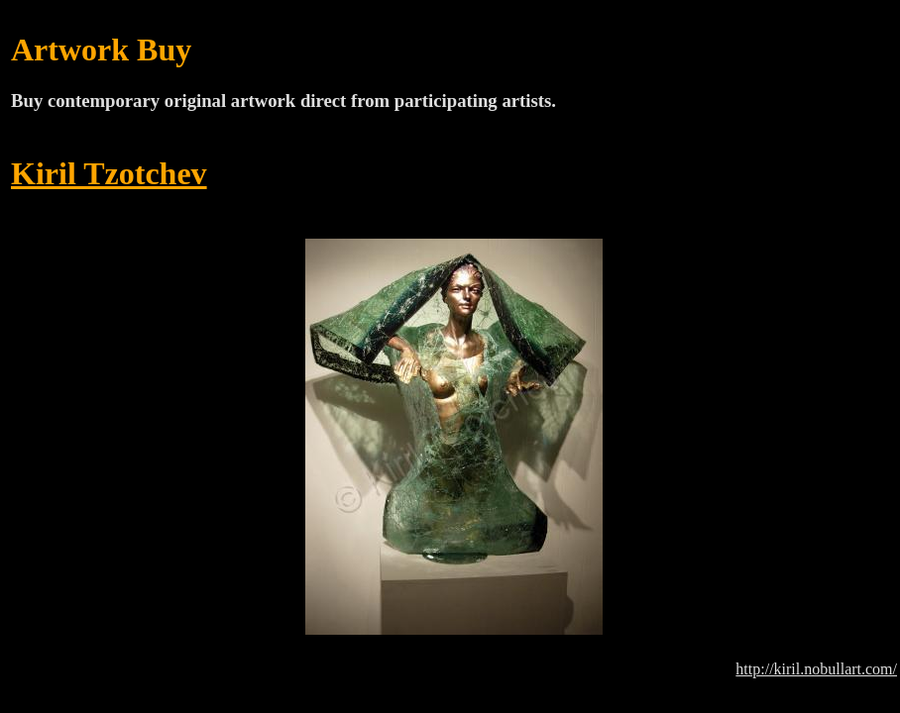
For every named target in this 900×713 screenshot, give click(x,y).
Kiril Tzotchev (109, 173)
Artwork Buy (101, 49)
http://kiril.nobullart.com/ (816, 669)
